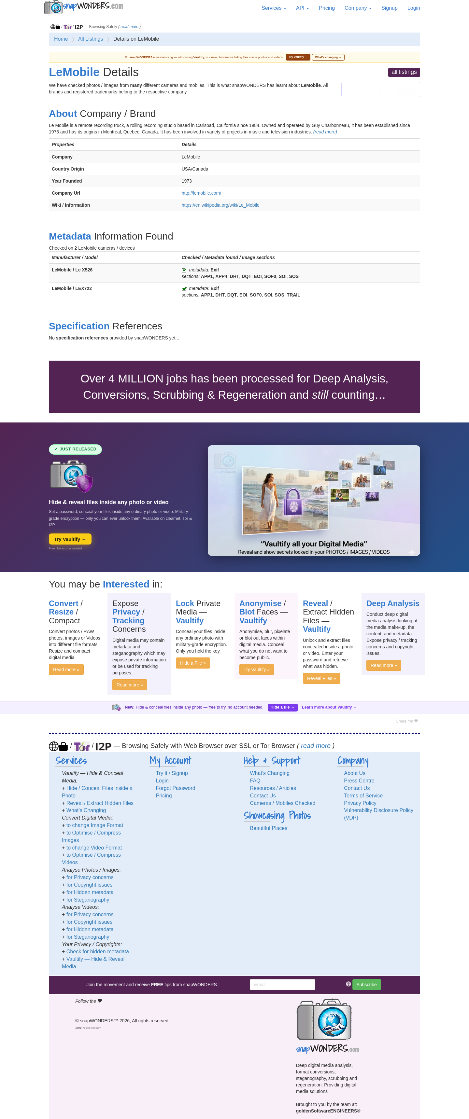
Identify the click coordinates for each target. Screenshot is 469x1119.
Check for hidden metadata (97, 951)
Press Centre (359, 780)
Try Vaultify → (298, 57)
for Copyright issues (89, 885)
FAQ (255, 780)
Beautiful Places (269, 828)
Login (413, 8)
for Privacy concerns (90, 877)
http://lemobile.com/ (201, 193)
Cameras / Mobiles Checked (283, 803)
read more (129, 26)
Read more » (66, 669)
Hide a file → (283, 707)
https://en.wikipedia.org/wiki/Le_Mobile (221, 205)
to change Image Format (94, 825)
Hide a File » (193, 663)
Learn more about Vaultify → (329, 707)
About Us (354, 773)
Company (358, 8)
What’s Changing (86, 810)
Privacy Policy (360, 803)
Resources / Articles (273, 788)
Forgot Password (175, 788)
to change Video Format (94, 847)
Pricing (327, 8)
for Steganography (87, 900)
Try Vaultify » (257, 669)
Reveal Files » (321, 678)
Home (61, 39)
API (302, 8)
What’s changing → (328, 57)
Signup (389, 8)
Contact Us (263, 795)
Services (274, 8)
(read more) (325, 131)
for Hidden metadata (90, 892)
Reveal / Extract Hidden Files (100, 803)
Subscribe (367, 984)
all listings (404, 72)
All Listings (90, 39)
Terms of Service (363, 795)
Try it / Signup (172, 773)
